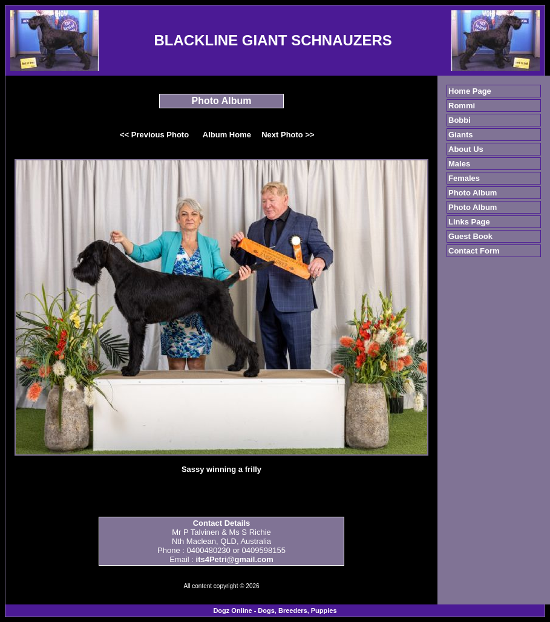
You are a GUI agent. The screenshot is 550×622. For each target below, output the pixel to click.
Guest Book (470, 236)
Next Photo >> (287, 134)
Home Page (469, 91)
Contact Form (474, 250)
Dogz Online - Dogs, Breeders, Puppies (274, 610)
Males (459, 163)
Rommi (461, 105)
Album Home (227, 134)
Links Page (469, 221)
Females (464, 178)
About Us (465, 149)
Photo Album (472, 192)
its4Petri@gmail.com (234, 559)
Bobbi (459, 120)
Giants (460, 134)
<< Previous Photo (154, 134)
